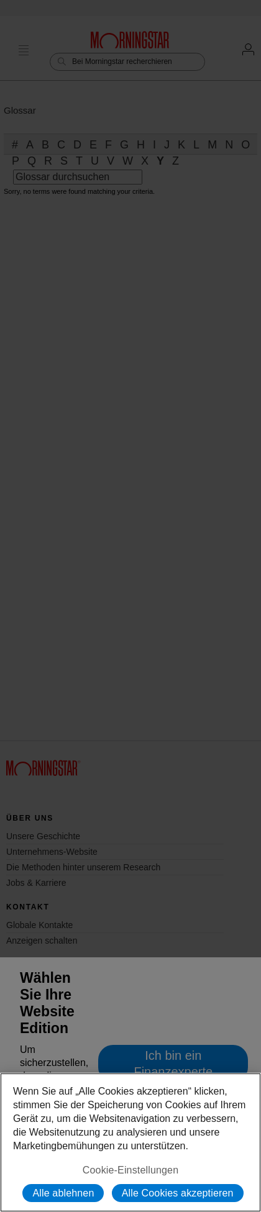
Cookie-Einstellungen (130, 1170)
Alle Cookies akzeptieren (178, 1193)
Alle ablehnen (63, 1193)
